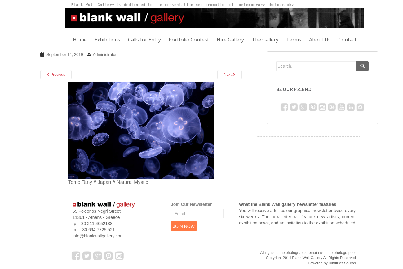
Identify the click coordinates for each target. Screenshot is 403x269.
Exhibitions (107, 39)
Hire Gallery (230, 39)
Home (80, 39)
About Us (320, 39)
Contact (347, 39)
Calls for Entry (144, 39)
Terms (293, 39)
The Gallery (265, 39)
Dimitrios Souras (342, 263)
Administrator (105, 54)
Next (229, 74)
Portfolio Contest (189, 39)
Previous (56, 74)
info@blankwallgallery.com (98, 235)
